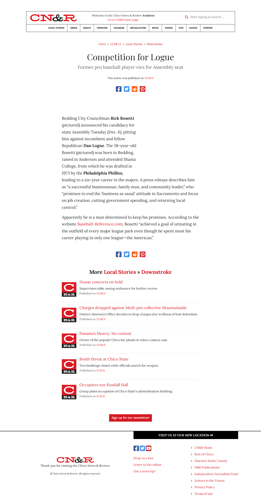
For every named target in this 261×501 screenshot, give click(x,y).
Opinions (102, 28)
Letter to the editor (147, 465)
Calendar (119, 28)
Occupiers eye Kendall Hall (103, 384)
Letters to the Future (210, 480)
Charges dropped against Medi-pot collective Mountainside (133, 307)
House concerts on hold (101, 281)
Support (208, 28)
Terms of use (204, 494)
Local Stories (56, 28)
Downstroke (155, 44)
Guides (193, 28)
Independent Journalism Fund (216, 474)
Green (73, 28)
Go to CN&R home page (123, 19)
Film (181, 28)
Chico (102, 44)
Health (87, 28)
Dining (169, 28)
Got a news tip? (145, 471)
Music (155, 28)
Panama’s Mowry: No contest (105, 333)
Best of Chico (204, 454)
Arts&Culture (138, 28)
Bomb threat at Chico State (103, 359)
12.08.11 (115, 44)
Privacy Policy (205, 487)
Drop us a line (143, 458)
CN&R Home (203, 447)
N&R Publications (207, 467)
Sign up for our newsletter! (130, 418)
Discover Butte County (211, 461)
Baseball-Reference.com (100, 224)
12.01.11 (100, 370)
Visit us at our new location (185, 435)
